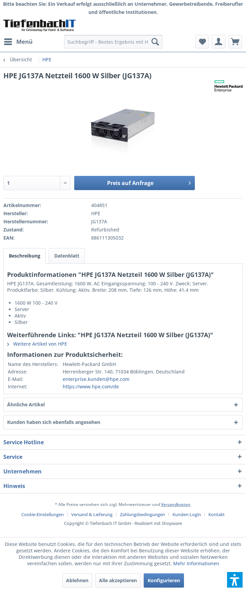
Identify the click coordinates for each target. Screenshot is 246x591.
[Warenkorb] (235, 41)
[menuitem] (18, 41)
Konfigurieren (164, 580)
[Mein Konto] (218, 41)
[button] (235, 580)
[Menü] (18, 41)
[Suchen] (155, 41)
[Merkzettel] (202, 41)
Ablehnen (77, 580)
